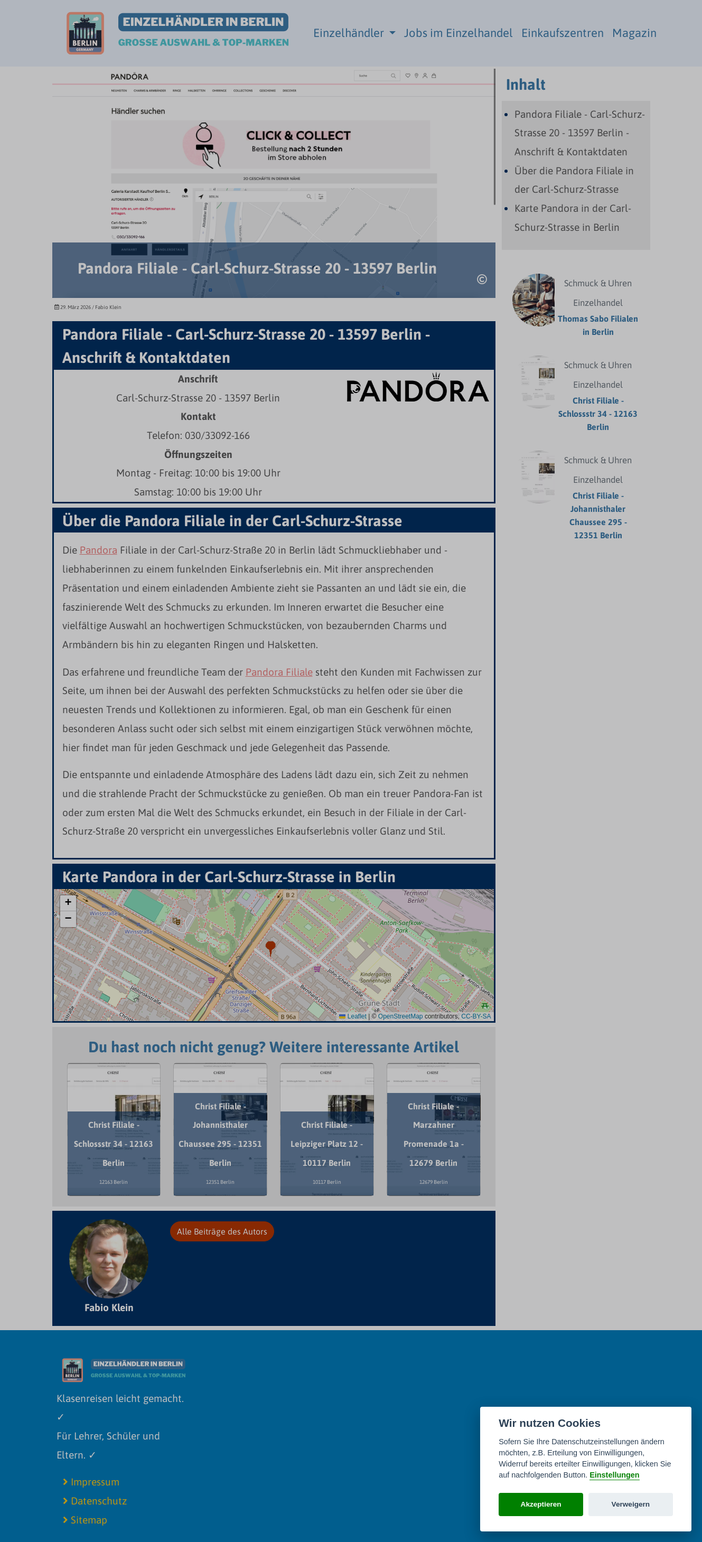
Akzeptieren (541, 1504)
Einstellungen (614, 1475)
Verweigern (631, 1504)
